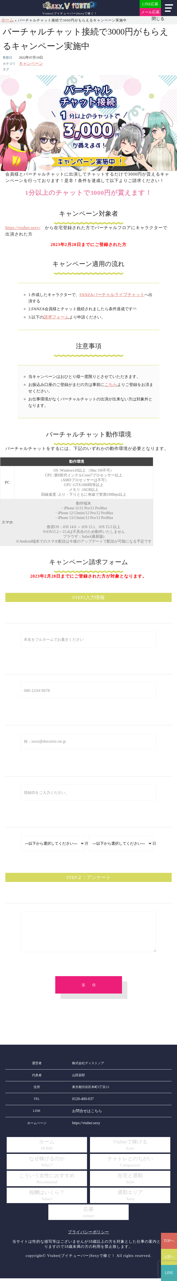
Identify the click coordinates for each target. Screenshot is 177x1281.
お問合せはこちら (85, 1114)
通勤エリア (130, 1198)
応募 (88, 1215)
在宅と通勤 (130, 1182)
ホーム (7, 20)
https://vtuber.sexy (84, 1126)
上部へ (169, 1257)
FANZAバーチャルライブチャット (110, 293)
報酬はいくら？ (47, 1198)
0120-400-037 (81, 1103)
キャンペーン (29, 63)
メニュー (169, 8)
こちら (110, 383)
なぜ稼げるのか (47, 1165)
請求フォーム (56, 316)
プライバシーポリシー (89, 1235)
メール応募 (150, 12)
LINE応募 (150, 4)
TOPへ (169, 1241)
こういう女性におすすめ (47, 1182)
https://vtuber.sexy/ (24, 227)
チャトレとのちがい (130, 1165)
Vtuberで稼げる (130, 1148)
